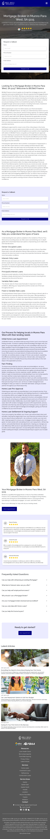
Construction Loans (25, 775)
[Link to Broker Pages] (28, 810)
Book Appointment (9, 509)
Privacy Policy (25, 759)
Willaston (25, 799)
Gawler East (25, 784)
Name (5, 45)
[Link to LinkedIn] (26, 810)
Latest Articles (25, 761)
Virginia (25, 797)
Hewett (25, 789)
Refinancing (25, 773)
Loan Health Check (25, 751)
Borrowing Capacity (25, 754)
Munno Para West (25, 794)
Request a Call (25, 68)
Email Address (7, 60)
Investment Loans (25, 770)
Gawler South (25, 787)
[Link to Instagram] (24, 810)
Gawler (25, 782)
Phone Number (7, 52)
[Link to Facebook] (21, 810)
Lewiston (25, 792)
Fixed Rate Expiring (25, 756)
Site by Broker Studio (25, 833)
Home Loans (25, 768)
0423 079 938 (25, 807)
